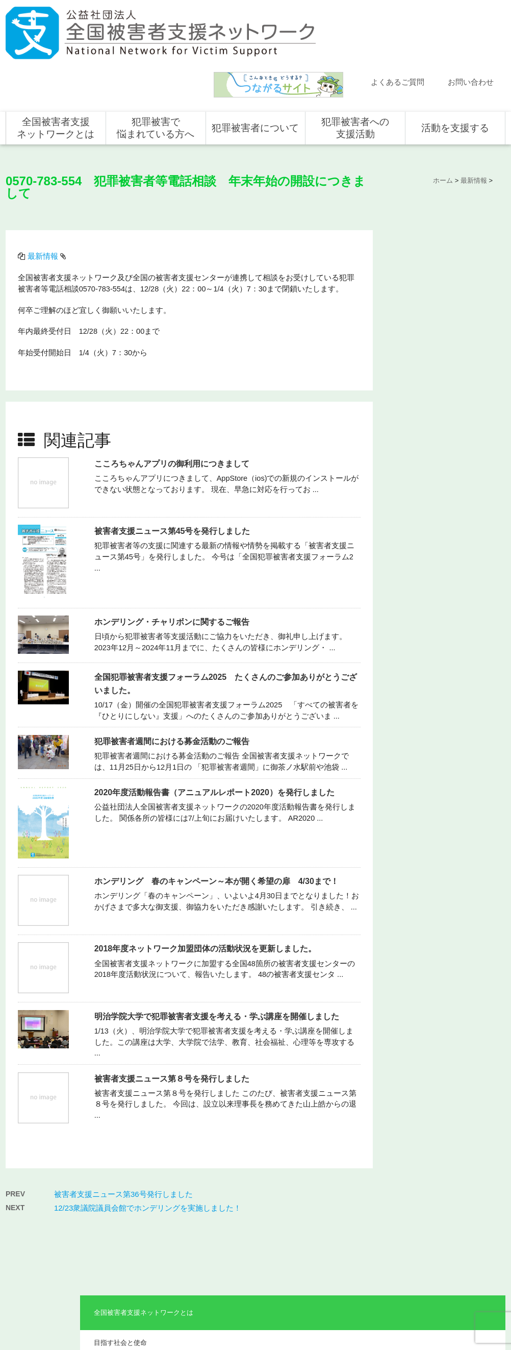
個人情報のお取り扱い (423, 1308)
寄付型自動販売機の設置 (457, 1271)
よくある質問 (34, 1212)
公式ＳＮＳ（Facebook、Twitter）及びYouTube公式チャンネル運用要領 (380, 1324)
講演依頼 (28, 1241)
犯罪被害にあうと (248, 1182)
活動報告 (28, 1197)
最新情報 (45, 190)
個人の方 (436, 1182)
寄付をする (439, 1212)
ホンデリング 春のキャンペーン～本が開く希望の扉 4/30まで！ (219, 800)
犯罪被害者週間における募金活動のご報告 (174, 660)
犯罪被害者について (255, 67)
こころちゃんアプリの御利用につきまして (174, 383)
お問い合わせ (471, 22)
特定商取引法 (478, 1308)
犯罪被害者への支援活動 (355, 67)
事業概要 (410, 294)
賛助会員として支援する (457, 1227)
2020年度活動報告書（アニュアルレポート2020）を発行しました (217, 711)
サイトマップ (368, 1308)
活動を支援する (455, 67)
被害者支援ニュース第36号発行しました (123, 1105)
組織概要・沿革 (420, 269)
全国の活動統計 (345, 1227)
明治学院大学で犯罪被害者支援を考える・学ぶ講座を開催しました (219, 935)
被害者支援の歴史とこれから (257, 1203)
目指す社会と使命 (423, 218)
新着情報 (28, 1182)
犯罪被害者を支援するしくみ (257, 1230)
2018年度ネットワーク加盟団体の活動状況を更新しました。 (208, 868)
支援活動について (348, 1197)
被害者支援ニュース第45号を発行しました (175, 450)
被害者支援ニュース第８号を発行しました (174, 997)
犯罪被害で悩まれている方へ (155, 67)
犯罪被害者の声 (245, 1251)
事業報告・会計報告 (426, 354)
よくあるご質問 (397, 22)
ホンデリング (442, 1241)
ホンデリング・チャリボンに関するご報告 (174, 541)
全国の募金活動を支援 (454, 1256)
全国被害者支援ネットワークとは (55, 67)
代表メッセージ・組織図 (433, 243)
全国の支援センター (351, 1212)
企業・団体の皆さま (451, 1197)
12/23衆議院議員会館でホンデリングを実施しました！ (148, 1119)
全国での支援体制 (348, 1182)
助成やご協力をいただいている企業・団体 (443, 324)
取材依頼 (28, 1256)
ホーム (25, 1167)
